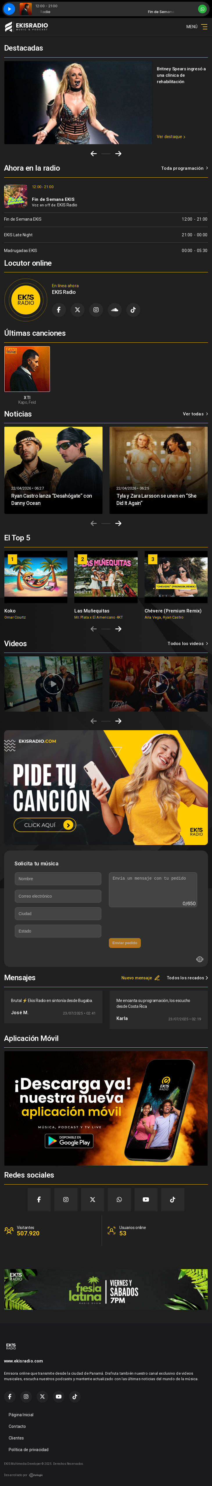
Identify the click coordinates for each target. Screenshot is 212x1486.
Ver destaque (171, 136)
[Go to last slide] (94, 154)
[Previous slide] (94, 523)
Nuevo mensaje (140, 978)
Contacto (17, 1426)
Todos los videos (188, 643)
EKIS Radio (67, 205)
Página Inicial (21, 1414)
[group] (35, 585)
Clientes (16, 1438)
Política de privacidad (29, 1449)
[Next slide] (118, 154)
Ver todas (195, 414)
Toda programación (184, 168)
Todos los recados (187, 978)
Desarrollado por (23, 1475)
